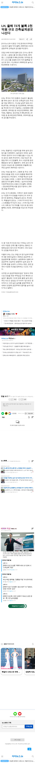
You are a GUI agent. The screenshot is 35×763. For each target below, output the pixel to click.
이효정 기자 (10, 314)
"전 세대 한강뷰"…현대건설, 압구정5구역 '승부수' (18, 323)
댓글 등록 (30, 413)
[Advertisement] (18, 16)
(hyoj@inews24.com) (13, 292)
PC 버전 (17, 740)
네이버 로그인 (2, 413)
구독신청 (29, 726)
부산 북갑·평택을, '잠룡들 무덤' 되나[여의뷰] (17, 579)
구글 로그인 (9, 413)
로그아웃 (14, 413)
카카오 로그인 (6, 413)
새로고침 (15, 338)
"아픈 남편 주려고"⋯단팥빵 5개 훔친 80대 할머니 (16, 346)
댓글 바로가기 (29, 749)
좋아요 (16, 314)
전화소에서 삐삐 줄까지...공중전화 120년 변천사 (16, 355)
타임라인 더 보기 (17, 606)
